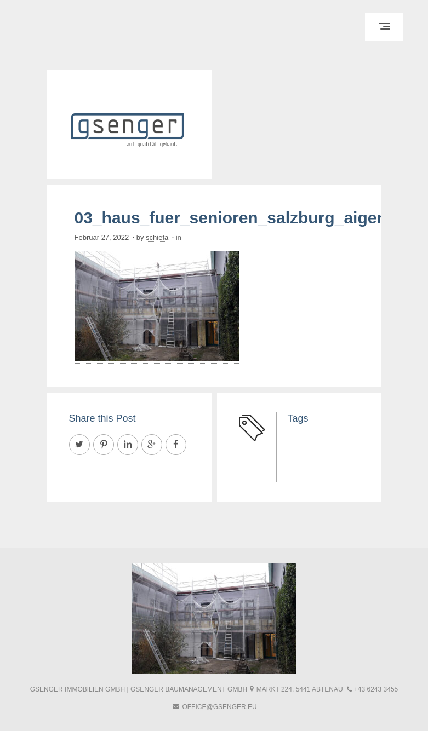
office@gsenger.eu (219, 707)
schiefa (157, 237)
